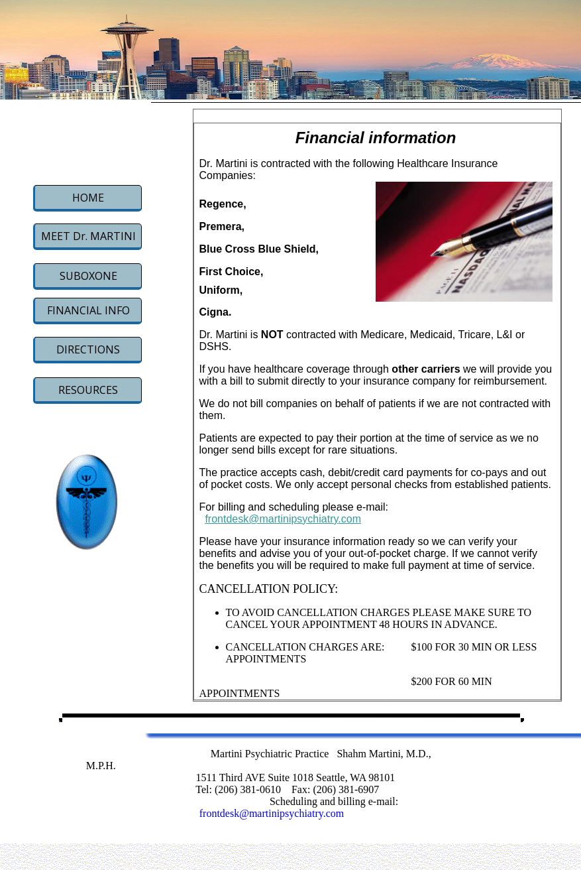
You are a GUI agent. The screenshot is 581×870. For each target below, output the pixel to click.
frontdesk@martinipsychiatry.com (283, 519)
